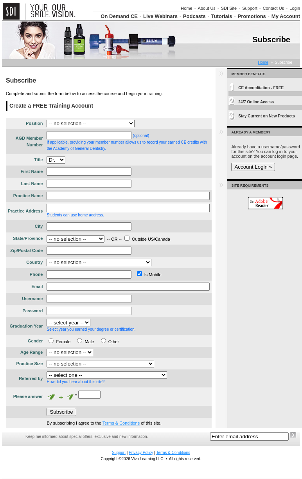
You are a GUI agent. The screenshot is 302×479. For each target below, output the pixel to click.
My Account (285, 16)
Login (294, 8)
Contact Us (273, 8)
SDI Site (229, 8)
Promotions (252, 16)
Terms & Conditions (121, 423)
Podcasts (194, 16)
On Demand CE (119, 16)
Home (186, 8)
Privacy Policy (141, 452)
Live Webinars (160, 16)
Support (249, 8)
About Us (207, 8)
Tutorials (221, 16)
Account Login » (253, 167)
